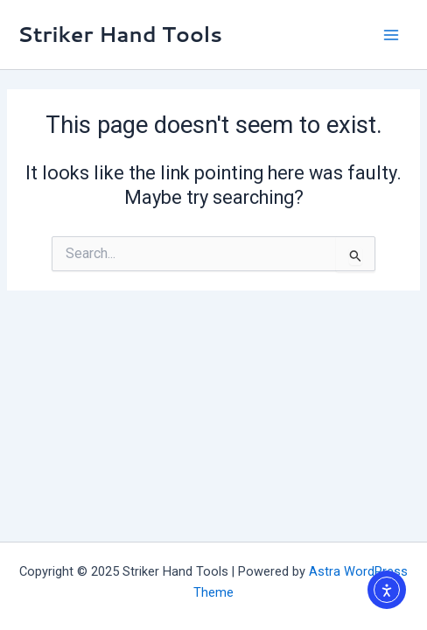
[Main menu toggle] (391, 35)
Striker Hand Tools (120, 34)
